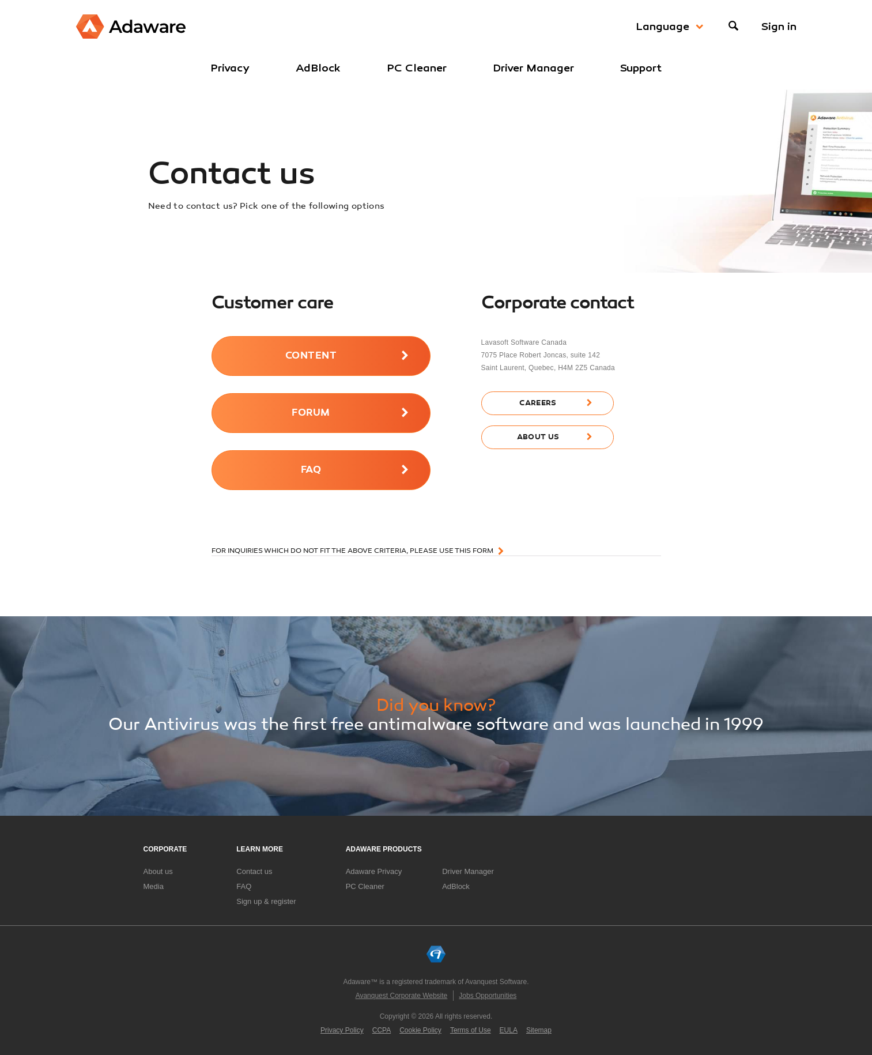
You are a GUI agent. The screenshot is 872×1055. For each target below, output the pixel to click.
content (311, 356)
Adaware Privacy (374, 871)
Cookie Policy (420, 1030)
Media (154, 886)
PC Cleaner (417, 68)
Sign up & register (266, 901)
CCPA (381, 1030)
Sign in (778, 26)
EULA (509, 1030)
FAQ (311, 470)
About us (158, 871)
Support (641, 68)
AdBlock (318, 68)
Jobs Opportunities (487, 996)
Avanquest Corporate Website (402, 996)
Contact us (254, 871)
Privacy (230, 68)
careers (537, 403)
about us (538, 437)
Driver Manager (533, 68)
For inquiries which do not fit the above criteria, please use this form (352, 551)
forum (311, 413)
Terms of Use (470, 1030)
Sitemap (539, 1030)
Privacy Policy (342, 1030)
